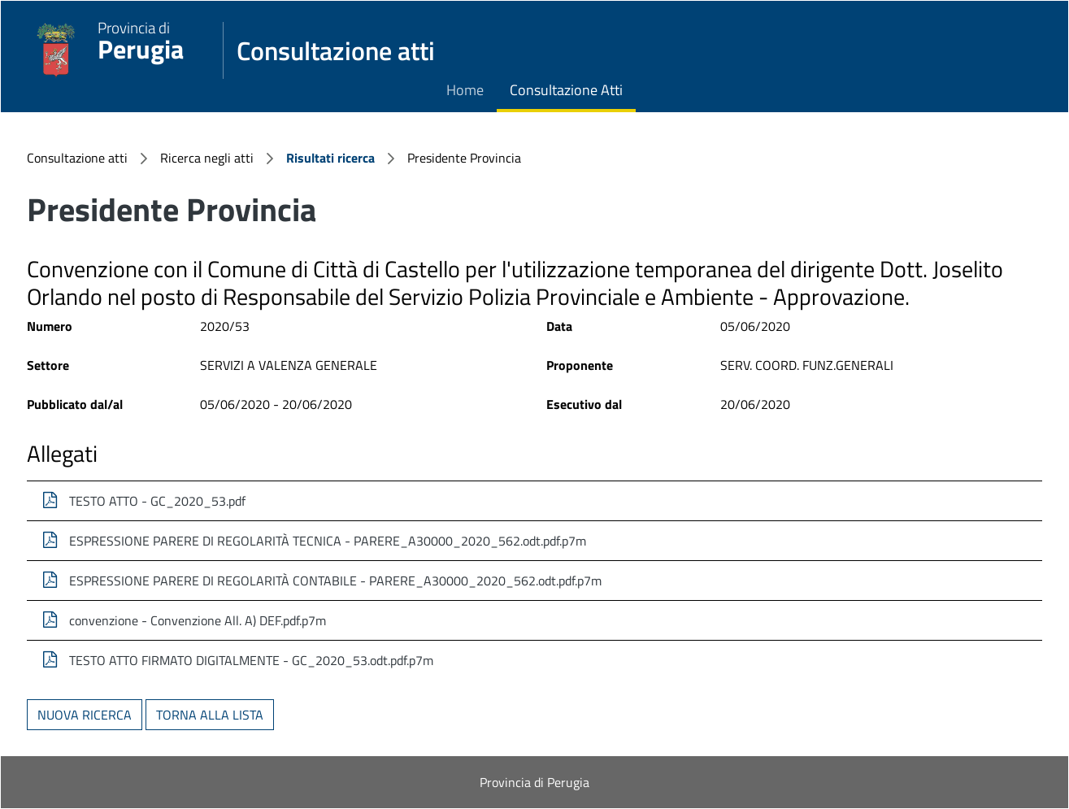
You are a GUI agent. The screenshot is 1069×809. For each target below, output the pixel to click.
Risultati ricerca (330, 157)
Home (465, 90)
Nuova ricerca (84, 714)
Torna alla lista (209, 714)
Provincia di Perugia (534, 782)
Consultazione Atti (566, 90)
